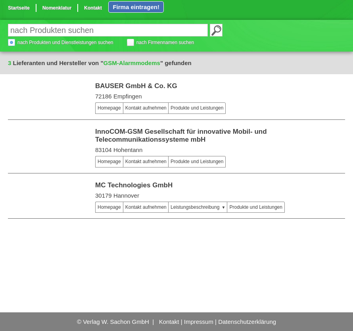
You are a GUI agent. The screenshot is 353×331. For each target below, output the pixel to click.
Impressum (198, 321)
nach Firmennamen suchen (165, 42)
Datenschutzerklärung (247, 321)
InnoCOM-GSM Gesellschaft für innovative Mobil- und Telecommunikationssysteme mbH (181, 135)
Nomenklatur (56, 8)
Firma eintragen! (136, 7)
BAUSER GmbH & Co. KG (136, 86)
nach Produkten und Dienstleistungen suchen (65, 42)
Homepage (109, 108)
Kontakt (93, 8)
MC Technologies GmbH (134, 185)
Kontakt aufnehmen (146, 108)
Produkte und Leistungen (197, 108)
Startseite (19, 8)
